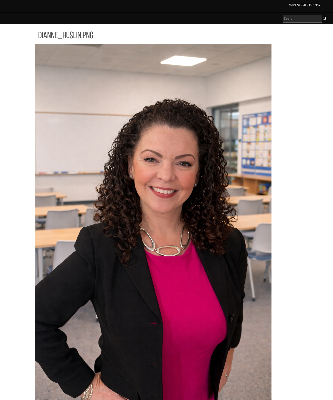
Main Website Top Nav (304, 4)
